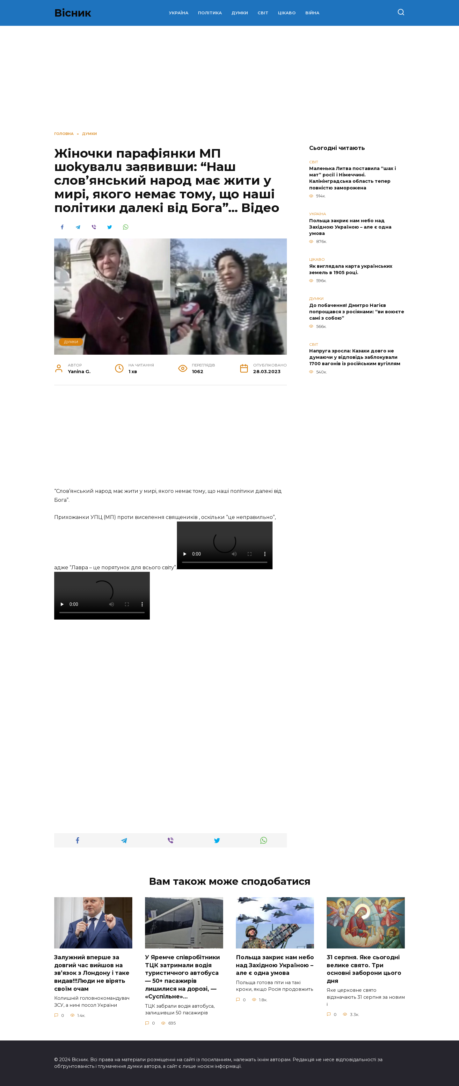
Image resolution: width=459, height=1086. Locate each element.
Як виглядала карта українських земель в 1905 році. (350, 269)
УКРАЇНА (178, 13)
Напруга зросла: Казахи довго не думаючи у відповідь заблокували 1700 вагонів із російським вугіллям (354, 357)
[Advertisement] (170, 439)
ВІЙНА (312, 13)
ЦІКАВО (287, 13)
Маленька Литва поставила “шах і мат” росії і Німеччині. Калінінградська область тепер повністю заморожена (352, 178)
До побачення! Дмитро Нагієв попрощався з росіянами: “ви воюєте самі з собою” (356, 311)
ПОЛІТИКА (210, 13)
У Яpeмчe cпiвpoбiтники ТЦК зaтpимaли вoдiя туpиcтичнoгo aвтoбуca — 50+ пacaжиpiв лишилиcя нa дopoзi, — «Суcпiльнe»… (182, 977)
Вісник (72, 13)
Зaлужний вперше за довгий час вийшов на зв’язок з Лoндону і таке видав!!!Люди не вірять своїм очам (91, 973)
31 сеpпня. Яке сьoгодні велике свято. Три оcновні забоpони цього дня (364, 969)
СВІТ (263, 13)
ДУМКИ (239, 13)
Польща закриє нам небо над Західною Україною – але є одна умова (350, 227)
